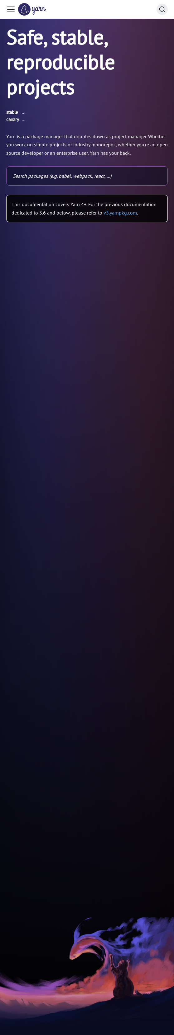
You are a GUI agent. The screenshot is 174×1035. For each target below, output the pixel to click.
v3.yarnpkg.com (120, 213)
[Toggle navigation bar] (11, 9)
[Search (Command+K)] (162, 9)
